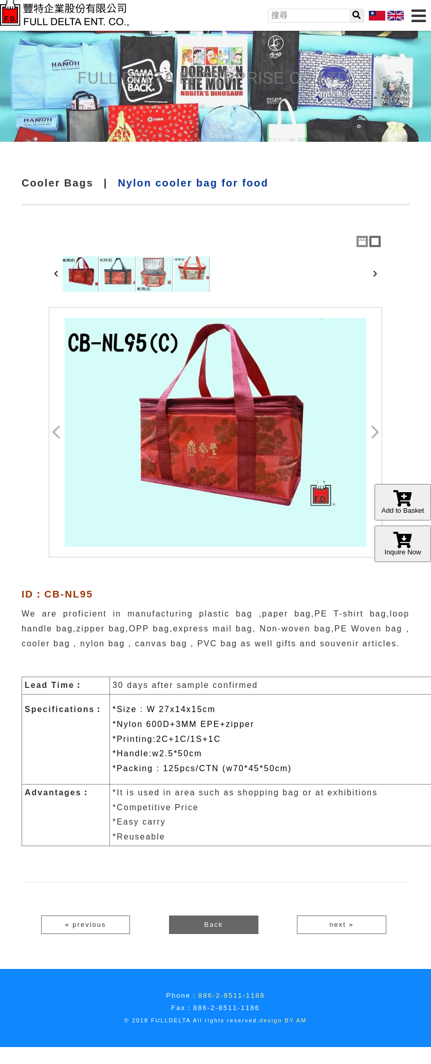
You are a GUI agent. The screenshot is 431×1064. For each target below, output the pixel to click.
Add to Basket (403, 502)
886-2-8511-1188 (231, 995)
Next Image (374, 432)
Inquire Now (403, 544)
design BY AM (283, 1020)
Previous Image (56, 432)
